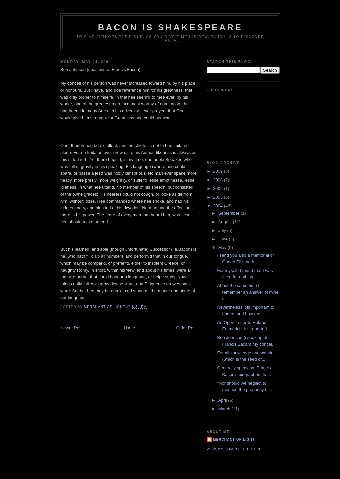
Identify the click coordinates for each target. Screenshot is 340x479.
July (222, 230)
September (229, 213)
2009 (218, 171)
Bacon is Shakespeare (170, 27)
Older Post (186, 327)
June (223, 239)
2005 (218, 197)
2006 (218, 188)
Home (129, 327)
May (223, 247)
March (225, 408)
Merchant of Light (234, 439)
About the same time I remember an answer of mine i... (247, 292)
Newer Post (71, 327)
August (225, 221)
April (223, 400)
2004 (218, 205)
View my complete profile (235, 449)
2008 (218, 179)
